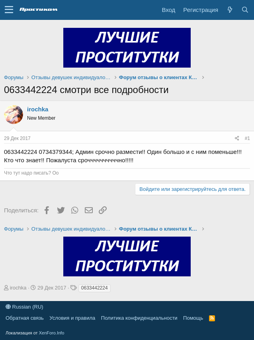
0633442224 (94, 288)
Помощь (193, 318)
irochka (37, 109)
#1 (247, 138)
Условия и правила (72, 318)
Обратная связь (25, 318)
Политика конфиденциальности (139, 318)
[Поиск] (244, 9)
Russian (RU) (24, 307)
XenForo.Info (51, 332)
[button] (9, 10)
